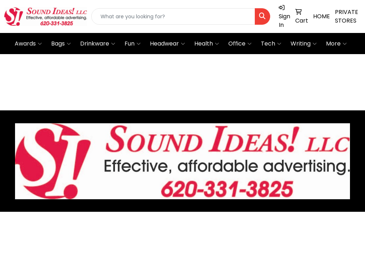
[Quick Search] (173, 16)
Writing (304, 43)
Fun (133, 43)
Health (206, 43)
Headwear (167, 43)
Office (240, 43)
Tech (271, 43)
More (336, 43)
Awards (28, 43)
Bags (61, 43)
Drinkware (97, 43)
